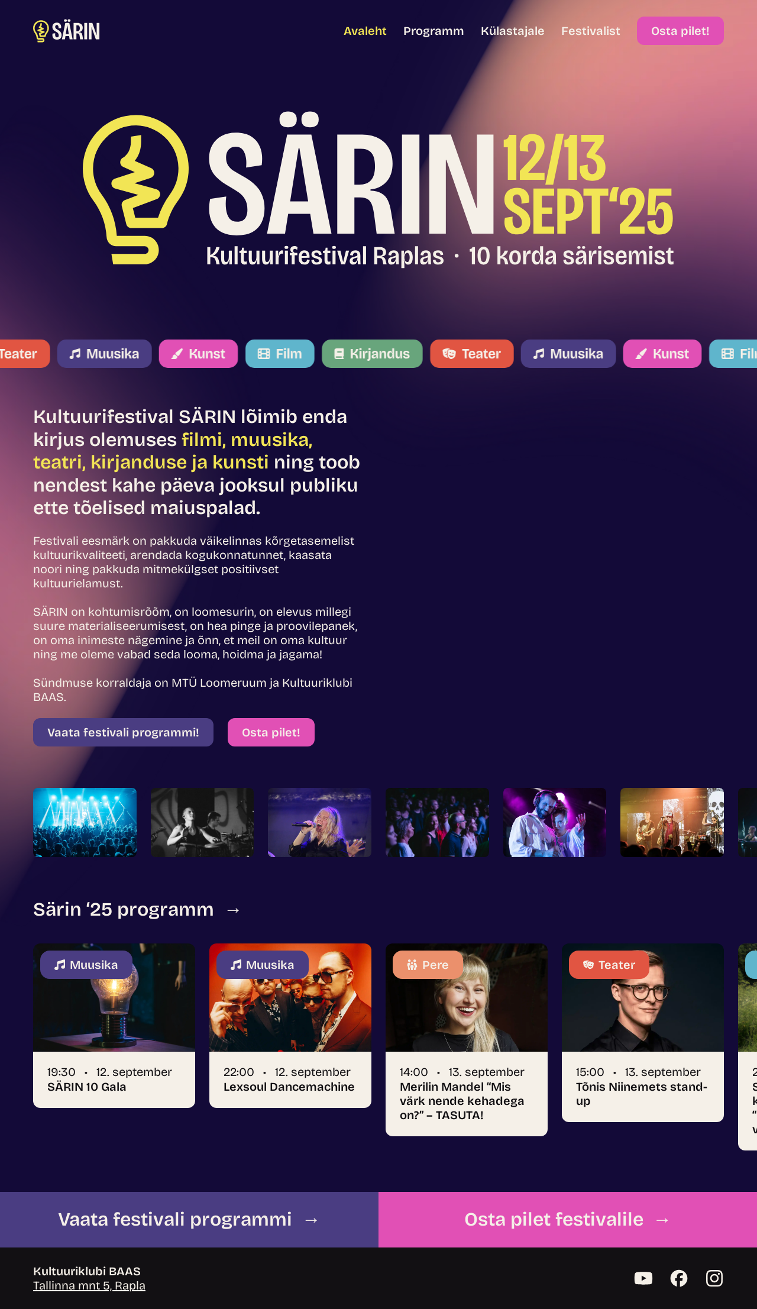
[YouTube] (643, 1278)
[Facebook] (678, 1278)
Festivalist (590, 31)
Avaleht (365, 31)
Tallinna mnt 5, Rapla (89, 1285)
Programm (433, 31)
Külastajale (513, 31)
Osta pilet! (680, 31)
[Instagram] (714, 1278)
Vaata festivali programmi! (123, 732)
